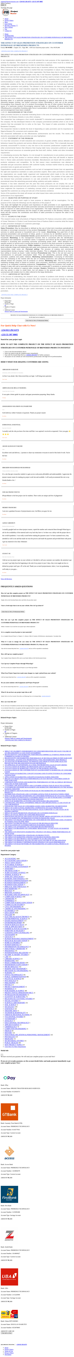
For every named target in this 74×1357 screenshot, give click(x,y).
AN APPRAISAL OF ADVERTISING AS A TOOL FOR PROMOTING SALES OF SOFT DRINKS (36, 765)
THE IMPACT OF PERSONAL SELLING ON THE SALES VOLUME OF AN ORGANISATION (35, 840)
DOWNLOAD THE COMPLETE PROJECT (14, 51)
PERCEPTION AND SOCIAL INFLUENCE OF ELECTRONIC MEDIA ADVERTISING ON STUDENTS (38, 816)
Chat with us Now (7, 1333)
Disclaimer (8, 1354)
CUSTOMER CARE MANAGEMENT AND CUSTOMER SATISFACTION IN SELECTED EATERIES (37, 785)
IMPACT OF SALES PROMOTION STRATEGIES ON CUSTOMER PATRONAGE (31, 813)
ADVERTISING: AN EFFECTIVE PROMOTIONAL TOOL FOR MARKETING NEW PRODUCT (36, 760)
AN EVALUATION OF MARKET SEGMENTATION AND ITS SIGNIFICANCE (30, 766)
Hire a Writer (9, 27)
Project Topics (9, 20)
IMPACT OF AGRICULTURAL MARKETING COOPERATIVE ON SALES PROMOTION (34, 808)
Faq (6, 29)
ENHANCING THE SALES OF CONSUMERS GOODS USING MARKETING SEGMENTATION (36, 806)
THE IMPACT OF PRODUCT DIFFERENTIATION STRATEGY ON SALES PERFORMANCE (35, 842)
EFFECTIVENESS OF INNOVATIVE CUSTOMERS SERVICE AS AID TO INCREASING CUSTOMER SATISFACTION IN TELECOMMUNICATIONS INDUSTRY (38, 798)
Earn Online (8, 24)
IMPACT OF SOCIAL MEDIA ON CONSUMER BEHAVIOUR (25, 814)
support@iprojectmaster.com (10, 1)
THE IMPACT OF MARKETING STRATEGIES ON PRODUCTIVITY (27, 835)
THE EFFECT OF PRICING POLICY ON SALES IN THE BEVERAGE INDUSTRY (31, 823)
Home (6, 19)
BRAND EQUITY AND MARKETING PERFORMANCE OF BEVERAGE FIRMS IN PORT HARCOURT (38, 758)
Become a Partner (11, 25)
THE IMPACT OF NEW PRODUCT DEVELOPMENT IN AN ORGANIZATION (30, 839)
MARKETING (9, 36)
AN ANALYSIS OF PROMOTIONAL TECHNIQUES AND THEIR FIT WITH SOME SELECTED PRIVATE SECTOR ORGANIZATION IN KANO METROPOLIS (36, 762)
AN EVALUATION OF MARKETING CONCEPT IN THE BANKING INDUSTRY (31, 768)
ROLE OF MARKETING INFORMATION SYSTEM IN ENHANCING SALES (30, 818)
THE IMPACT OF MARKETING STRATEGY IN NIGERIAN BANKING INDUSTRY (32, 837)
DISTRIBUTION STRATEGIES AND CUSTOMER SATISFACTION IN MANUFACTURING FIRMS (37, 794)
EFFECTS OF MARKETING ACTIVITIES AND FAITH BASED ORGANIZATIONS (31, 801)
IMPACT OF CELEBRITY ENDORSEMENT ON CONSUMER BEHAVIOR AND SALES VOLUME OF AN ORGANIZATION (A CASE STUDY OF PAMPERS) (38, 752)
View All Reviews (6, 579)
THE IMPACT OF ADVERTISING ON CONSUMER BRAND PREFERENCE (29, 827)
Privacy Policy (9, 1353)
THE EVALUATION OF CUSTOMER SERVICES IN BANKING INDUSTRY (29, 825)
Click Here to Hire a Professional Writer (37, 320)
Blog (6, 22)
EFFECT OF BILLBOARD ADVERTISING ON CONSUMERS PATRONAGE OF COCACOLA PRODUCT (39, 796)
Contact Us (8, 31)
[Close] (2, 1055)
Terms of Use (9, 1351)
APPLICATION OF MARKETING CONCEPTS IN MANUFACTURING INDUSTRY (32, 777)
